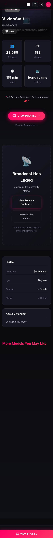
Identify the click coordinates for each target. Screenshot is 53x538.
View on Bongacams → (26, 125)
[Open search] (35, 4)
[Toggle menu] (28, 4)
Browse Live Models (26, 216)
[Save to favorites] (9, 31)
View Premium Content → (26, 202)
